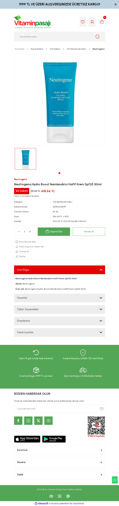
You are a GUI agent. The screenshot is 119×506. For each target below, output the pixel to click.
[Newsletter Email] (59, 409)
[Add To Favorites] (59, 242)
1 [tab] (59, 173)
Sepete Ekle (53, 232)
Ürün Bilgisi (23, 269)
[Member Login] (92, 22)
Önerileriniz (23, 320)
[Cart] (102, 22)
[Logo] (32, 22)
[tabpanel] (25, 158)
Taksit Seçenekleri (28, 309)
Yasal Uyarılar (25, 332)
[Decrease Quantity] (19, 232)
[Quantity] (24, 232)
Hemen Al (89, 231)
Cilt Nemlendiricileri (62, 202)
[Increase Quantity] (30, 232)
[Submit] (102, 409)
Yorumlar (22, 297)
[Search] (59, 36)
